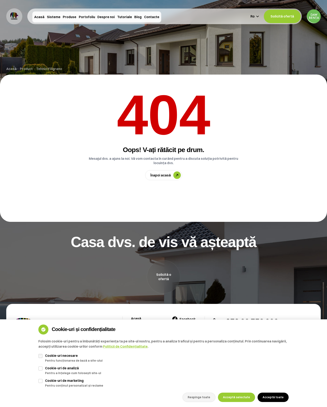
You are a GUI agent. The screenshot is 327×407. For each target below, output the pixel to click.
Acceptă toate (273, 397)
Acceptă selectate (236, 397)
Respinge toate (199, 397)
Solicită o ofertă (163, 276)
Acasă (11, 69)
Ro (254, 16)
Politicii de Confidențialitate (125, 346)
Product (26, 69)
